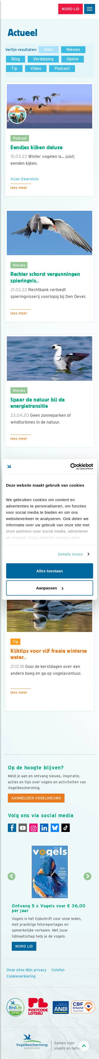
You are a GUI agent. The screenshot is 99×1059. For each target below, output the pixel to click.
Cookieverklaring (21, 976)
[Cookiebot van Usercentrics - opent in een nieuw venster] (70, 466)
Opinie (73, 58)
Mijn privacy (36, 970)
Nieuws (73, 49)
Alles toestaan (49, 570)
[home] (26, 9)
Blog (15, 58)
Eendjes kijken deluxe (36, 147)
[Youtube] (23, 828)
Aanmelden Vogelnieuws (36, 798)
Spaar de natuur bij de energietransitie (37, 403)
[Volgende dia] (87, 915)
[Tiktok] (65, 828)
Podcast (62, 68)
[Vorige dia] (11, 915)
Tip (14, 68)
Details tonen (70, 554)
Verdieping (43, 58)
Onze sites (16, 970)
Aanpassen (49, 588)
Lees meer (18, 188)
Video (35, 68)
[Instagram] (33, 828)
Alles (48, 49)
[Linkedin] (44, 828)
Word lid (24, 946)
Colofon (58, 970)
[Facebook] (12, 828)
